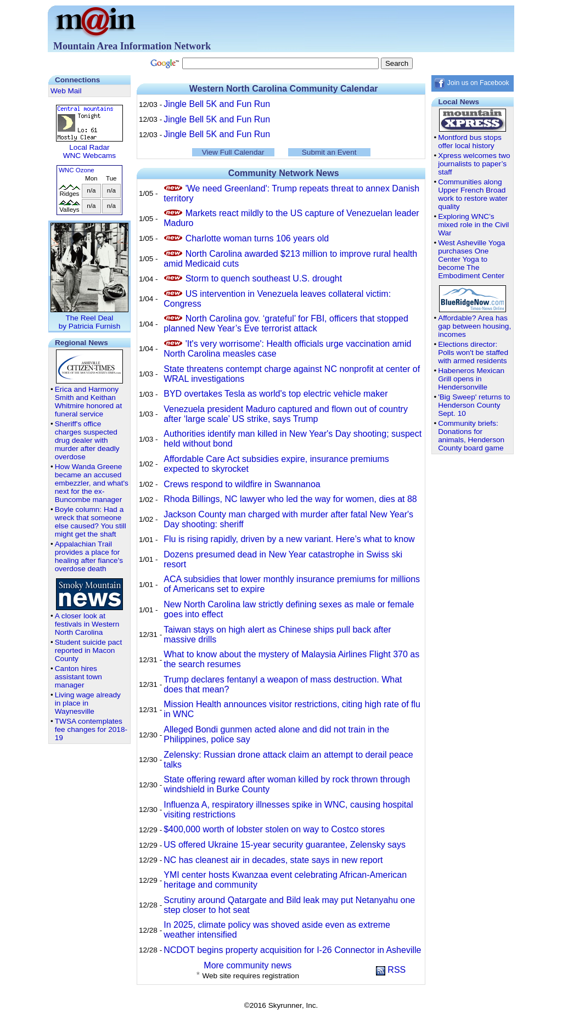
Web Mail (65, 91)
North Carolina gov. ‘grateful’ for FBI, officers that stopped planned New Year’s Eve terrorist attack (286, 323)
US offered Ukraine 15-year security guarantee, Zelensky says (285, 844)
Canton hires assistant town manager (78, 676)
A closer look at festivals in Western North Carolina (87, 624)
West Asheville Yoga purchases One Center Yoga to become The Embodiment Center (471, 259)
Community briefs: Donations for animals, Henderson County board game (471, 435)
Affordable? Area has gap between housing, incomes (474, 326)
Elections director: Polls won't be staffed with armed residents (473, 352)
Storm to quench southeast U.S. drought (264, 278)
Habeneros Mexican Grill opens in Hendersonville (471, 378)
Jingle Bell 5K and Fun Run (217, 104)
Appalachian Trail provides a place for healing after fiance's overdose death (89, 556)
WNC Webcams (89, 155)
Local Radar (89, 147)
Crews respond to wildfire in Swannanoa (242, 484)
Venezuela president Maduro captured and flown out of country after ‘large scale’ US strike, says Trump (286, 414)
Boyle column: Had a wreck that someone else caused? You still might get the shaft (90, 521)
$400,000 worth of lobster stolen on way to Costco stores (274, 829)
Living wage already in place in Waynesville (88, 703)
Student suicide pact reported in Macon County (88, 650)
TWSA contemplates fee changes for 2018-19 (91, 729)
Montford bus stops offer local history (470, 141)
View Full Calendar (233, 152)
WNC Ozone (76, 170)
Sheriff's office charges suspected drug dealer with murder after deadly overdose (87, 440)
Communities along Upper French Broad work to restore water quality (473, 194)
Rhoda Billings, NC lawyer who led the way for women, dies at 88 (290, 499)
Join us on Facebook (471, 83)
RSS (391, 969)
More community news (247, 965)
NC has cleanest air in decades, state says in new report (273, 860)
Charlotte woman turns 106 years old (257, 238)
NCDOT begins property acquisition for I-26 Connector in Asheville (292, 950)
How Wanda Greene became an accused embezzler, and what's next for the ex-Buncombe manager (91, 483)
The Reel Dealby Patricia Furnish (89, 318)
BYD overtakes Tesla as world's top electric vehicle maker (275, 393)
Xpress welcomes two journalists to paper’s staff (474, 163)
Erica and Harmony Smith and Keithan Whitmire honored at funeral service (88, 401)
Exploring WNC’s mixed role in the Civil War (473, 224)
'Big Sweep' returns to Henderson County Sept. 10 (474, 405)
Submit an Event (329, 152)
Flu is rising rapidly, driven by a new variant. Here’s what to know (289, 539)
